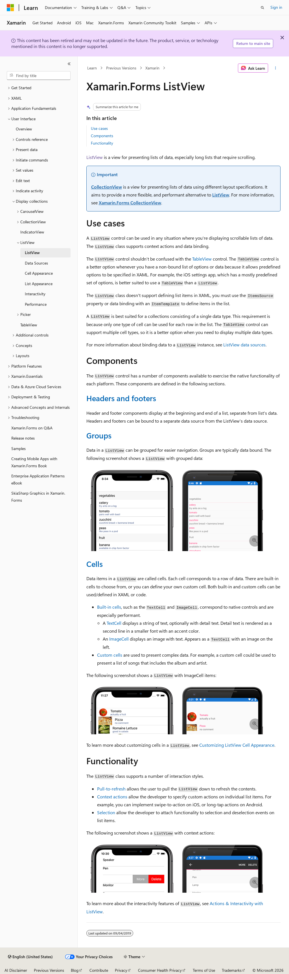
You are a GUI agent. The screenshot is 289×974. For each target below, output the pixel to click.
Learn (92, 68)
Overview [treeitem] (24, 129)
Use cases (99, 128)
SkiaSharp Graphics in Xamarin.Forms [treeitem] (38, 496)
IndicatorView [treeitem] (32, 232)
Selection (106, 812)
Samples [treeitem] (18, 448)
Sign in (276, 7)
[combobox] (39, 75)
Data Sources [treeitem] (36, 263)
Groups (98, 435)
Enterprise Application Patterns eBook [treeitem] (38, 479)
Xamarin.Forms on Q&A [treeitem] (31, 428)
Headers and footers (121, 398)
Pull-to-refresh (111, 789)
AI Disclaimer (16, 970)
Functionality (102, 143)
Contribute (98, 970)
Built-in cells (109, 607)
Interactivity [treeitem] (35, 293)
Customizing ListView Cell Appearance (236, 745)
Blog (74, 970)
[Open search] (262, 8)
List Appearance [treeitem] (38, 283)
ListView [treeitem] (32, 252)
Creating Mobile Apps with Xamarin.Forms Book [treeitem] (34, 462)
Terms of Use (204, 970)
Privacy (121, 970)
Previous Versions (121, 68)
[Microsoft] (10, 7)
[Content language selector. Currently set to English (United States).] (30, 956)
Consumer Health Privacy (160, 970)
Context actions (112, 797)
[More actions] (275, 68)
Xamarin (152, 68)
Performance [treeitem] (36, 304)
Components (102, 135)
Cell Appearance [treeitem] (39, 273)
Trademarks (232, 970)
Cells (94, 564)
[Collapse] (69, 64)
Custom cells (109, 655)
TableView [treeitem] (28, 324)
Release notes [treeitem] (23, 438)
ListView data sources (244, 345)
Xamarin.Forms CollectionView (130, 203)
